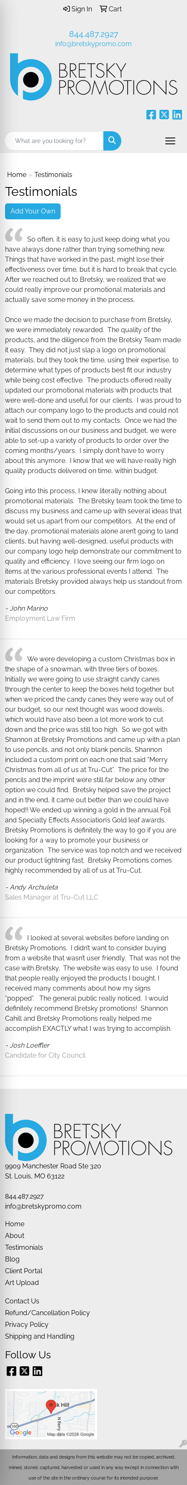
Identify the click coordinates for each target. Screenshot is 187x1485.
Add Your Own (32, 211)
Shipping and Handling (39, 1336)
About (14, 1236)
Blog (12, 1259)
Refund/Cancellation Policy (47, 1313)
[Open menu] (170, 141)
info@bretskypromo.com (93, 44)
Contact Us (22, 1301)
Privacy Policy (27, 1325)
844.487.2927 (93, 34)
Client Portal (23, 1271)
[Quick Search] (54, 141)
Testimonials (24, 1247)
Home (16, 175)
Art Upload (22, 1283)
